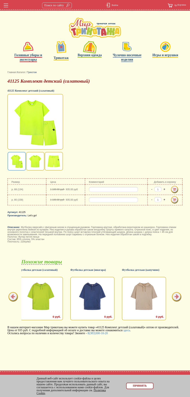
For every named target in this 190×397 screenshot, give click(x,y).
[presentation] (13, 297)
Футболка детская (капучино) (143, 270)
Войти (115, 5)
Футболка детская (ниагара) (91, 270)
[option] (35, 122)
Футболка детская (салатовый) (40, 270)
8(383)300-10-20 (98, 333)
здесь (126, 330)
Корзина (177, 5)
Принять (140, 385)
